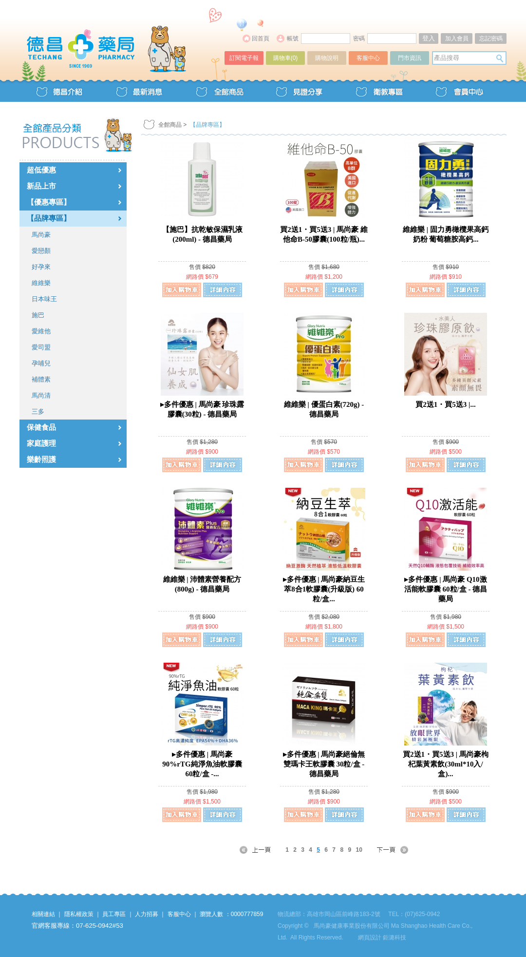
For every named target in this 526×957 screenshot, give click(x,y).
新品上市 (41, 186)
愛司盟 (41, 347)
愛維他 (41, 331)
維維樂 (41, 283)
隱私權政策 (79, 914)
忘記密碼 (491, 38)
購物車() (285, 58)
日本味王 (44, 299)
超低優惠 (41, 170)
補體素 (41, 379)
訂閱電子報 (244, 58)
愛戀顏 (41, 250)
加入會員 (457, 38)
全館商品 (219, 91)
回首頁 (260, 38)
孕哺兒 (41, 363)
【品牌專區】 (49, 218)
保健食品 (41, 427)
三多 (38, 411)
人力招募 (146, 914)
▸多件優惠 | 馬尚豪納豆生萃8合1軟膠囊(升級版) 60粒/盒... (324, 589)
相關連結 (43, 914)
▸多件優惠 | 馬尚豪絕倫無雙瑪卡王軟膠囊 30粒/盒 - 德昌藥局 (324, 764)
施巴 (38, 315)
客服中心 (368, 58)
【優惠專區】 (49, 202)
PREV (261, 850)
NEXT (386, 850)
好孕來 (41, 266)
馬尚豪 (41, 234)
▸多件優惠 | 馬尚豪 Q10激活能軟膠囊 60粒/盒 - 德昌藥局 (445, 589)
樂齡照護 (41, 459)
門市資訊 (409, 58)
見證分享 (299, 91)
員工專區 (114, 914)
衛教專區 (379, 91)
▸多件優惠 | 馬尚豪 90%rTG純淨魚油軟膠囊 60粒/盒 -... (202, 764)
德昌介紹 (59, 91)
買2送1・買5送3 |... (445, 404)
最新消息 (139, 91)
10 (359, 849)
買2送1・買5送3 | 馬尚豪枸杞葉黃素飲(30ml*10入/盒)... (445, 764)
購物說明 (326, 58)
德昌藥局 (122, 38)
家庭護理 (41, 443)
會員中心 (458, 91)
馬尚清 (41, 395)
